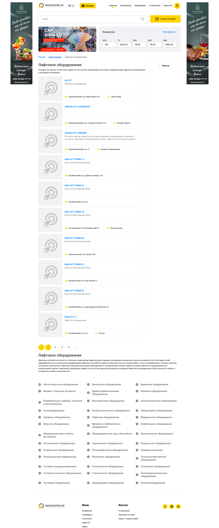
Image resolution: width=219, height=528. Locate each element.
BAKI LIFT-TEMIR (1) (74, 159)
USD (135, 40)
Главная (113, 5)
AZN (104, 40)
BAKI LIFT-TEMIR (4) (74, 238)
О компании (124, 502)
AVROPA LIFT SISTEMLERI (77, 106)
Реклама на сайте (127, 505)
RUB (165, 40)
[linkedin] (178, 497)
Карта (84, 517)
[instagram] (171, 497)
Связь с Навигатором (128, 509)
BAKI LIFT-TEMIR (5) (74, 264)
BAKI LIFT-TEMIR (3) (74, 212)
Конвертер (125, 5)
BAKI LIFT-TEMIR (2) (74, 185)
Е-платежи (154, 5)
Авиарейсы (140, 5)
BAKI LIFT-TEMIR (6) (74, 290)
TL (119, 40)
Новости (167, 5)
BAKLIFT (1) (70, 317)
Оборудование (55, 57)
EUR (149, 40)
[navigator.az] (51, 497)
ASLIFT (68, 80)
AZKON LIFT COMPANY (76, 133)
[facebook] (164, 497)
